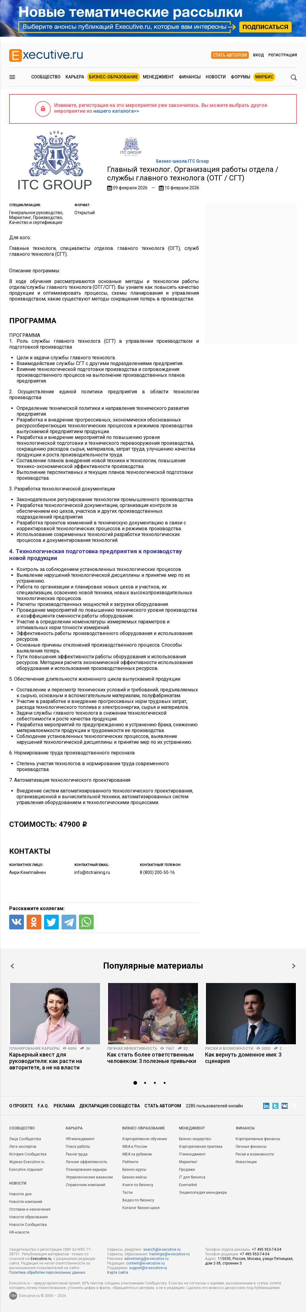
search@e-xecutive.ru (162, 1249)
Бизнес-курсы (134, 1169)
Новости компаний (25, 1202)
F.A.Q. (43, 1105)
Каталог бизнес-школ (141, 1208)
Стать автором (230, 55)
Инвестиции (246, 1162)
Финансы (190, 76)
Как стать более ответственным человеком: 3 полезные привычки (151, 1057)
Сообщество (46, 76)
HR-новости (19, 1232)
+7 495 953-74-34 (266, 1249)
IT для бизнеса (192, 1177)
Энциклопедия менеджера (203, 1192)
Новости (216, 76)
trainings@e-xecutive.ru (169, 1254)
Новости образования (28, 1217)
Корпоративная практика (200, 1146)
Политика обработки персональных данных (47, 1272)
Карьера (74, 76)
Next (294, 966)
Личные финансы (251, 1146)
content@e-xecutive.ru (145, 1263)
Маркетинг (188, 1162)
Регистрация (282, 55)
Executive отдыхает (26, 1169)
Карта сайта (117, 1272)
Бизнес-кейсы (134, 1177)
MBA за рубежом (137, 1154)
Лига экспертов (22, 1146)
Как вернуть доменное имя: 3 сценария (243, 1057)
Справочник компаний (85, 1185)
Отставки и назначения (29, 1209)
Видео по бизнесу (138, 1200)
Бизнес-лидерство (195, 1139)
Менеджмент (158, 76)
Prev (12, 966)
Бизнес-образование (113, 76)
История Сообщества (28, 1154)
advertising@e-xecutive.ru (146, 1259)
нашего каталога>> (116, 111)
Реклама (64, 1105)
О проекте (21, 1105)
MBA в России (134, 1146)
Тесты (127, 1192)
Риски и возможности (229, 1048)
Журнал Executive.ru (26, 1162)
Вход (258, 55)
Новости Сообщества (28, 1225)
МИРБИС (264, 76)
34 (88, 1048)
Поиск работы (78, 1146)
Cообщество (22, 1128)
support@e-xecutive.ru (148, 1268)
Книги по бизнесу (137, 1185)
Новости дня (20, 1194)
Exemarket (188, 1185)
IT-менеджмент (192, 1154)
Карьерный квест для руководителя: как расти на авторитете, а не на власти (45, 1061)
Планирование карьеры (34, 1048)
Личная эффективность (132, 1048)
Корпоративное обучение (144, 1139)
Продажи (187, 1169)
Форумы (240, 76)
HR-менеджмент (80, 1139)
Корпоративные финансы (258, 1139)
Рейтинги (130, 1162)
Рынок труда (77, 1154)
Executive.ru (41, 1259)
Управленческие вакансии (89, 1177)
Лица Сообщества (25, 1139)
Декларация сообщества (109, 1105)
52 (185, 1048)
